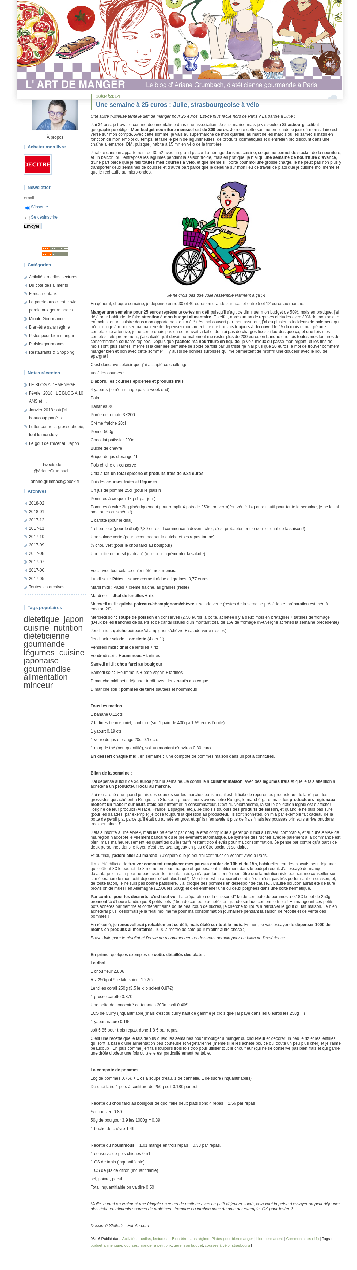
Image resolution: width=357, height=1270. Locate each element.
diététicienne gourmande (46, 639)
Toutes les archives (46, 587)
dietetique (41, 619)
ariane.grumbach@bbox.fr (55, 481)
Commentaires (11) (302, 1238)
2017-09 (36, 545)
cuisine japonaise (54, 656)
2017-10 (36, 536)
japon (74, 619)
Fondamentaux (43, 293)
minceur (38, 685)
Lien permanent (269, 1238)
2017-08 (36, 553)
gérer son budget (188, 1245)
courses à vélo (217, 1245)
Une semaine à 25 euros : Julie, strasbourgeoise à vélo (177, 104)
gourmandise (47, 669)
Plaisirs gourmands (46, 344)
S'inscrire (36, 207)
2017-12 (36, 519)
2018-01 (36, 511)
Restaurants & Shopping (51, 352)
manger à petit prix (156, 1245)
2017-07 (36, 561)
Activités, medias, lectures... (55, 276)
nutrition (68, 627)
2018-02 (36, 503)
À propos (55, 137)
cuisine (36, 627)
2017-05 (36, 578)
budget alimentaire (106, 1245)
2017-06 (36, 570)
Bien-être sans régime (49, 327)
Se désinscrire (41, 217)
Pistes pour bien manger (51, 335)
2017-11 (36, 528)
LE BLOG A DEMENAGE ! (53, 384)
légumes (39, 652)
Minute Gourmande (47, 318)
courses (131, 1245)
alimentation (46, 677)
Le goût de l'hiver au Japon (54, 443)
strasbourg (241, 1245)
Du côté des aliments (48, 285)
